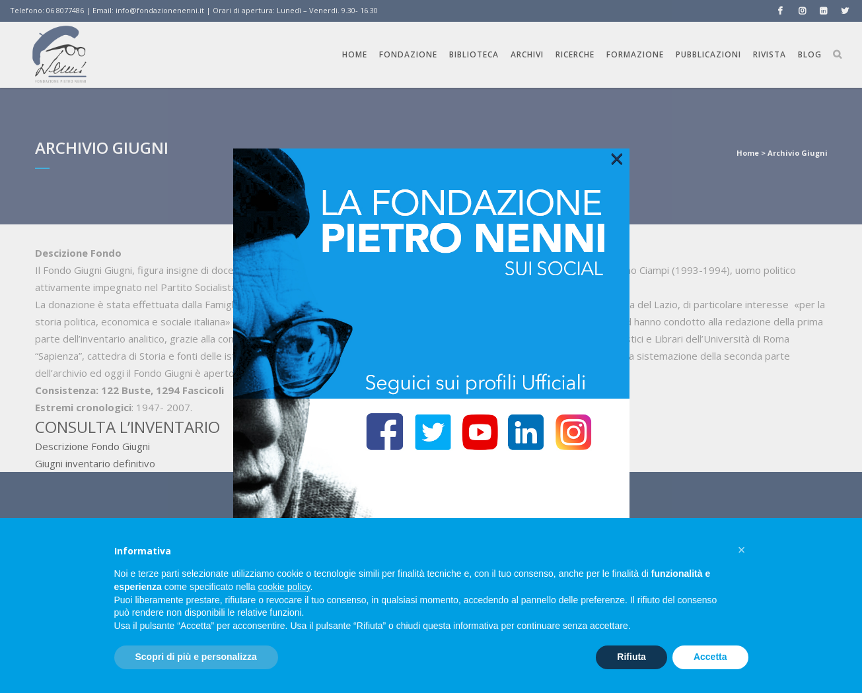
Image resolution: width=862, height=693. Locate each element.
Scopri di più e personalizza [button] (196, 656)
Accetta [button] (710, 656)
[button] (741, 549)
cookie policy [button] (284, 586)
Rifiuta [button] (631, 656)
